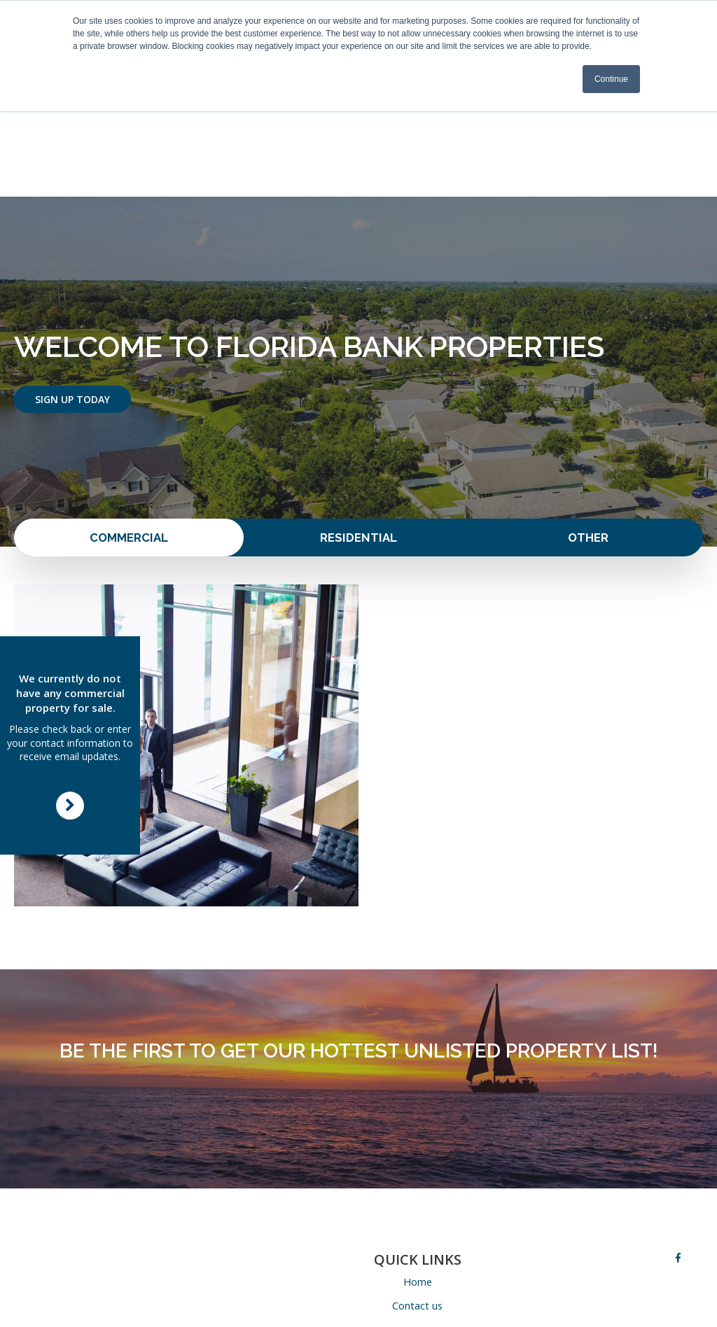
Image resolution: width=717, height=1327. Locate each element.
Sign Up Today (72, 310)
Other (588, 449)
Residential (358, 449)
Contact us (417, 1219)
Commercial (129, 449)
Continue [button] (611, 79)
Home (418, 1194)
